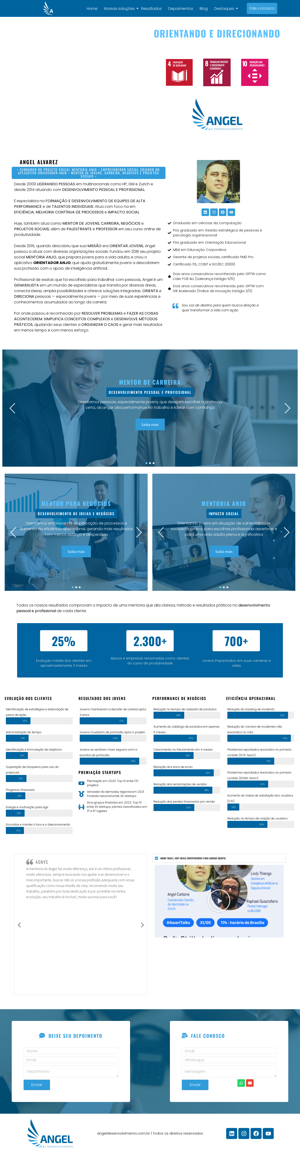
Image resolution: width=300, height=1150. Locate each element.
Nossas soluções (121, 7)
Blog (205, 7)
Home (93, 7)
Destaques (226, 7)
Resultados (152, 7)
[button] (219, 898)
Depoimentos (181, 7)
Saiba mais (150, 421)
